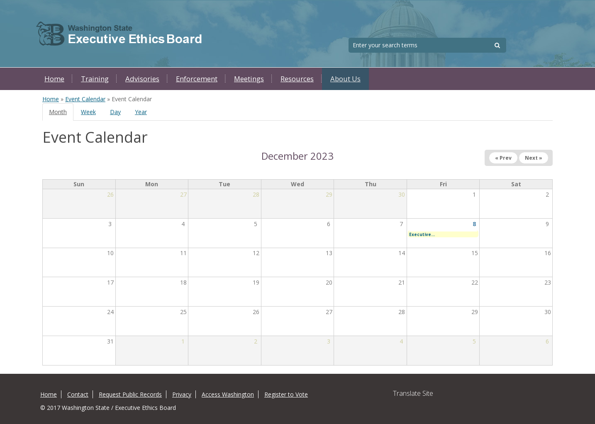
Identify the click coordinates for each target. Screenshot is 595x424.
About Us (345, 78)
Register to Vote (286, 394)
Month (61, 114)
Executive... (422, 234)
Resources (297, 78)
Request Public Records (130, 394)
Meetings (249, 78)
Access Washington (228, 394)
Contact (77, 394)
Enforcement (196, 78)
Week (88, 112)
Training (95, 78)
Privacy (181, 394)
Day (115, 112)
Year (141, 112)
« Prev (503, 157)
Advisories (142, 78)
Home (54, 78)
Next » (533, 157)
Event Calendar (85, 99)
